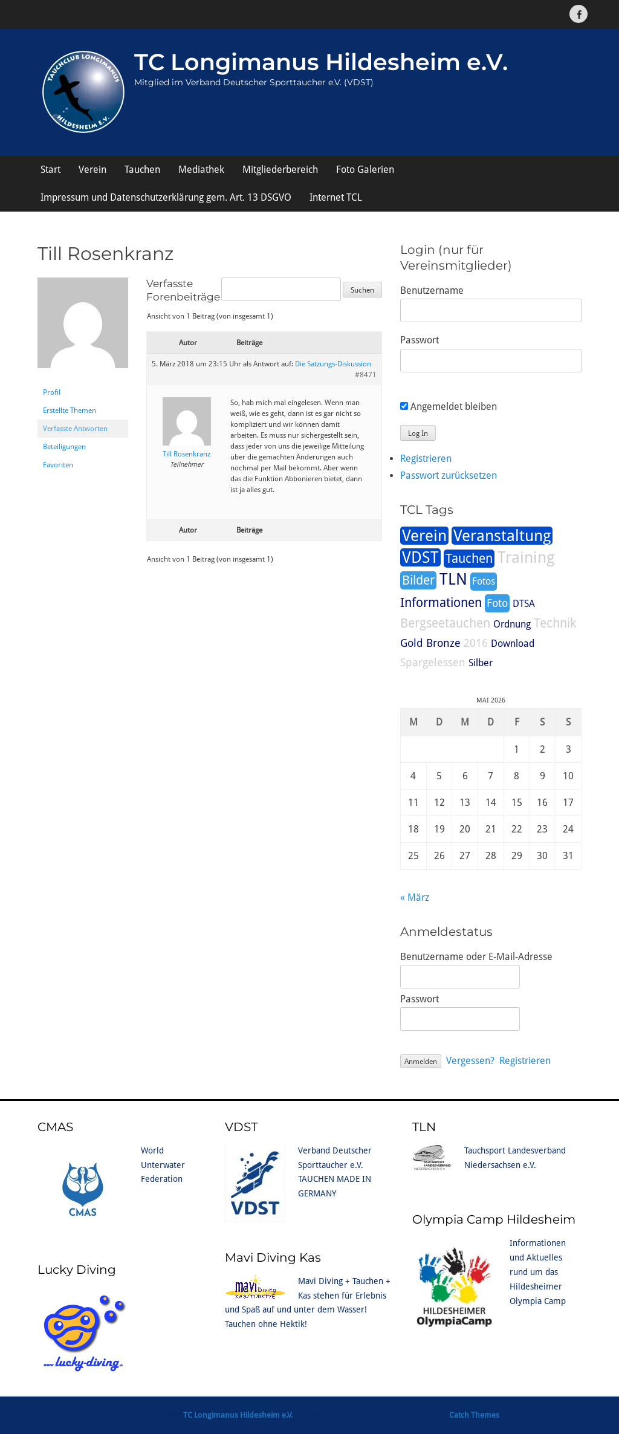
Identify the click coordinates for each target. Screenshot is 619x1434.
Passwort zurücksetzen (448, 475)
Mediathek (201, 169)
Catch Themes (474, 1414)
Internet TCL (336, 197)
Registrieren (426, 458)
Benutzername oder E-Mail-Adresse (476, 956)
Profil (51, 392)
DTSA (524, 603)
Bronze (443, 643)
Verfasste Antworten (75, 428)
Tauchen (142, 169)
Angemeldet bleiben (448, 406)
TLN (453, 579)
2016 (476, 643)
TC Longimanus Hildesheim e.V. (321, 62)
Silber (480, 663)
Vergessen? (470, 1060)
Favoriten (58, 465)
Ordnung (512, 624)
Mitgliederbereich (280, 169)
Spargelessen (432, 662)
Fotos (483, 581)
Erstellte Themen (69, 410)
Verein (92, 169)
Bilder (418, 580)
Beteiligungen (64, 447)
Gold (411, 643)
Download (512, 643)
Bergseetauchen (445, 623)
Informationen (441, 602)
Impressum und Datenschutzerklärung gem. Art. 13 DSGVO (166, 197)
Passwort (419, 340)
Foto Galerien (365, 169)
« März (414, 897)
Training (525, 557)
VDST (420, 557)
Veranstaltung (502, 536)
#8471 (366, 375)
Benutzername (432, 290)
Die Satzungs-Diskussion (333, 364)
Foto (497, 603)
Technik (555, 623)
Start (50, 169)
